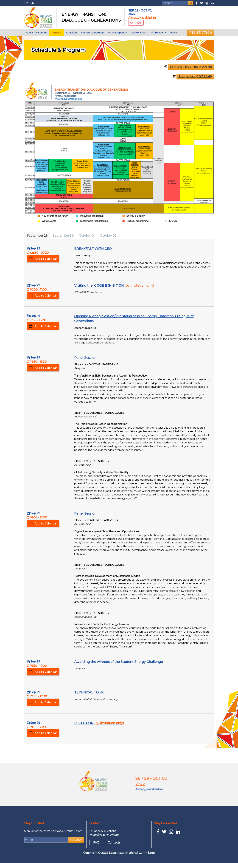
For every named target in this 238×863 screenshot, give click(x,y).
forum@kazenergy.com (104, 834)
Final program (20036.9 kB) (195, 76)
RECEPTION (99, 723)
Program (56, 32)
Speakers (71, 32)
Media (173, 32)
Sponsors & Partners (92, 32)
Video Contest (139, 32)
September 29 (37, 235)
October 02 (108, 235)
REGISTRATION (200, 32)
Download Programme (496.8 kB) (191, 66)
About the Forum (36, 32)
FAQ (96, 842)
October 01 (87, 235)
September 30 (63, 235)
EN (32, 3)
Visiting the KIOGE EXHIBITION (114, 286)
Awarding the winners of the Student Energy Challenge (118, 662)
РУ (26, 3)
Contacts (135, 22)
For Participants (117, 32)
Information (157, 32)
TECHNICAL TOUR (88, 692)
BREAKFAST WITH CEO (93, 249)
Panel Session (85, 358)
